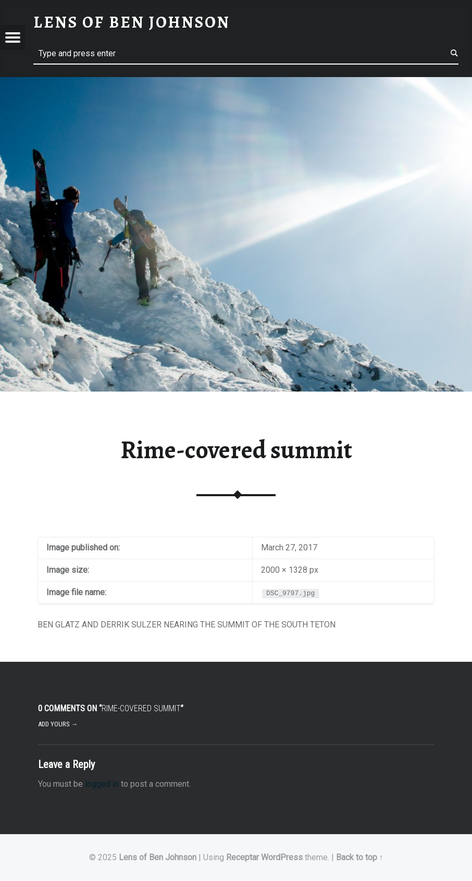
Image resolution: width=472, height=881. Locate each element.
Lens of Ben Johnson (157, 857)
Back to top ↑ (359, 857)
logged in (102, 784)
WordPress (282, 857)
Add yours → (58, 724)
